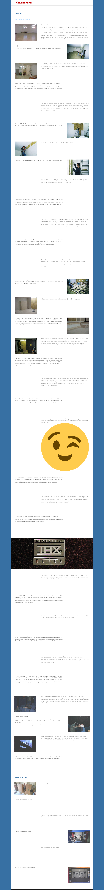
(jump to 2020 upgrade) (22, 19)
